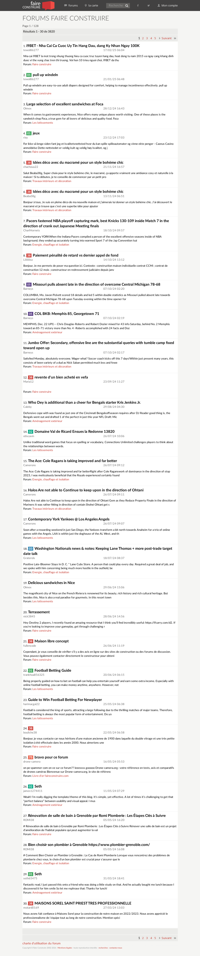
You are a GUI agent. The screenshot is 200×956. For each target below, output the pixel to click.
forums (71, 5)
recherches (103, 948)
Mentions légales (65, 948)
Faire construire (41, 64)
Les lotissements (42, 122)
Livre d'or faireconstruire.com (50, 776)
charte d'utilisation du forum (41, 943)
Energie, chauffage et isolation (50, 244)
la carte (91, 5)
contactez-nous (115, 948)
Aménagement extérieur (47, 332)
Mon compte (167, 5)
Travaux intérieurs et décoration (51, 181)
